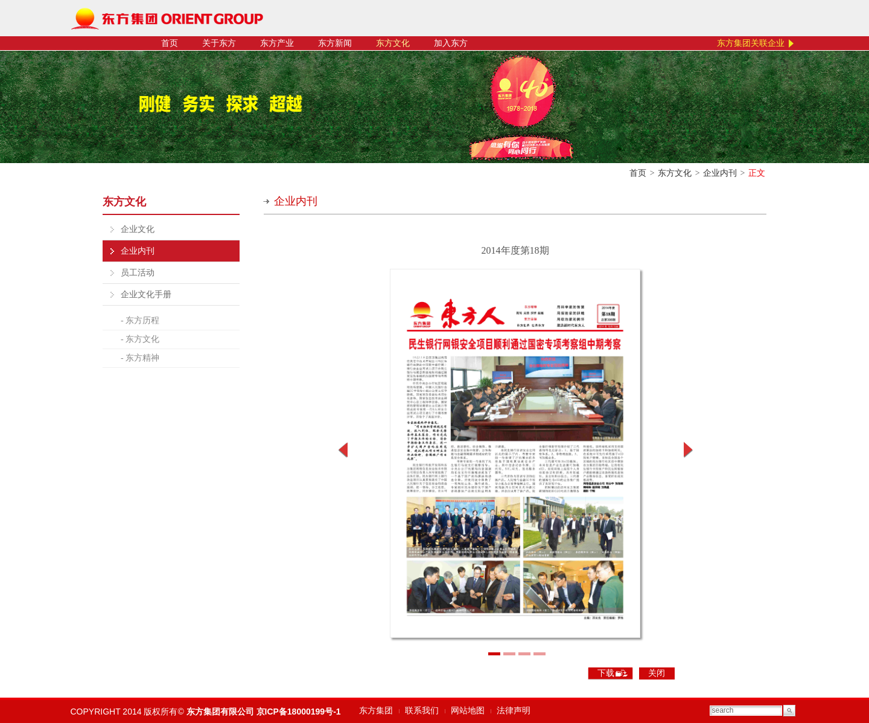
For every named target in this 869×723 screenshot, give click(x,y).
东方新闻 (335, 43)
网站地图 (468, 710)
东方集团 (376, 710)
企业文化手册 (146, 294)
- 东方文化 (140, 339)
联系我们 (422, 710)
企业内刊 (720, 173)
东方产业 (277, 43)
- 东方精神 (140, 357)
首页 (169, 43)
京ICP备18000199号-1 (298, 711)
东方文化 (393, 43)
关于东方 (219, 43)
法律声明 (513, 710)
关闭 (656, 673)
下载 (605, 673)
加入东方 (451, 43)
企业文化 (137, 229)
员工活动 (137, 272)
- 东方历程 (140, 320)
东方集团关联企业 (751, 43)
